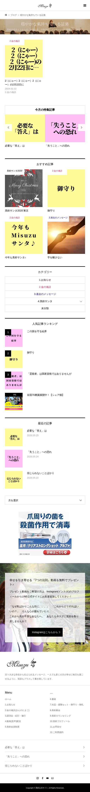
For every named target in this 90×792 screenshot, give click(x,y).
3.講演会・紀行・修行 (15, 716)
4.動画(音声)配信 (13, 721)
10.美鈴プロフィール (60, 721)
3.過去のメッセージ (45, 294)
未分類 (45, 308)
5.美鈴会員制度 (12, 727)
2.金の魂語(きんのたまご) (17, 710)
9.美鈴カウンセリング (60, 716)
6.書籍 (53, 699)
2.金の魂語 (45, 287)
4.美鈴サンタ (45, 301)
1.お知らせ (45, 279)
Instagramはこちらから (45, 632)
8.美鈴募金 (55, 710)
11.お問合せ (55, 727)
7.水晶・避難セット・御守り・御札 (66, 704)
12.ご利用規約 (57, 732)
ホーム (8, 699)
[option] (25, 131)
